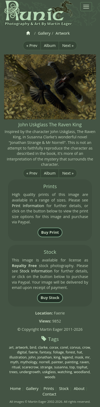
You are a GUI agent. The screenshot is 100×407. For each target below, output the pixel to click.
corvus (75, 347)
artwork (21, 347)
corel (64, 347)
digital (22, 352)
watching (65, 371)
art (11, 347)
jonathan (44, 357)
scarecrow (30, 367)
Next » (67, 45)
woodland (82, 371)
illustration (18, 357)
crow (86, 347)
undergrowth (29, 371)
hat (79, 352)
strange (46, 367)
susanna (61, 367)
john (32, 357)
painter (57, 362)
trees (13, 371)
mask (79, 357)
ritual (16, 367)
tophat (82, 367)
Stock (64, 388)
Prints (48, 388)
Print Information (28, 205)
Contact (49, 394)
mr (87, 357)
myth (14, 362)
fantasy (45, 352)
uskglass (49, 371)
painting (71, 362)
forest (70, 352)
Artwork (62, 33)
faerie (33, 352)
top (72, 367)
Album (50, 45)
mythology (28, 362)
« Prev (31, 45)
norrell (44, 362)
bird (33, 347)
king (57, 357)
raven (84, 362)
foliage (58, 352)
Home (15, 388)
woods (50, 376)
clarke (43, 347)
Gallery (44, 33)
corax (53, 347)
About (79, 388)
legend (67, 357)
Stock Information (36, 270)
